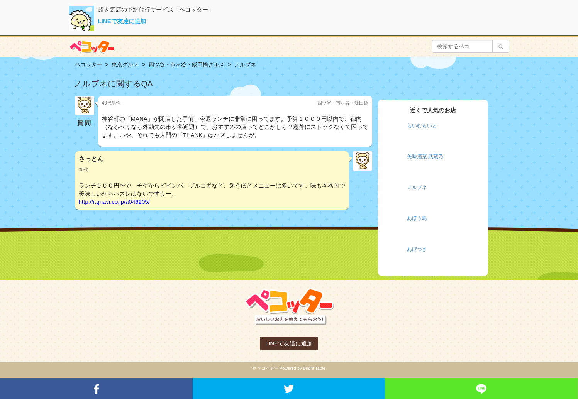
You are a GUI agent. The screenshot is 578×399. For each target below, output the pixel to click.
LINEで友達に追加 (122, 21)
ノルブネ (417, 187)
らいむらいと (422, 125)
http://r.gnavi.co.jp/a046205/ (114, 201)
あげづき (417, 249)
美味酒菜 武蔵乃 (425, 156)
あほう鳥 (417, 218)
